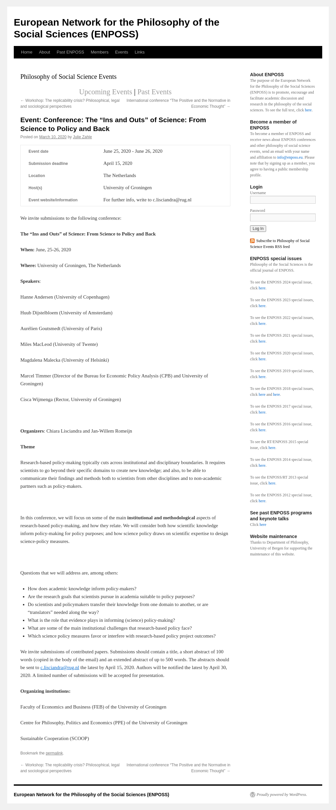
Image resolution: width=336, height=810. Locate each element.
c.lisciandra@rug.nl (59, 667)
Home (26, 52)
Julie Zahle (82, 137)
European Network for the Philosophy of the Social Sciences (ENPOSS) (91, 794)
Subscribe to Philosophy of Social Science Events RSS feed (280, 243)
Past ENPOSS (70, 52)
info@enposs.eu (290, 157)
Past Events (154, 92)
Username (258, 193)
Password (257, 210)
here (308, 110)
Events (121, 52)
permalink (54, 753)
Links (139, 52)
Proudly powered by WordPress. (282, 794)
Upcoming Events (105, 92)
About (44, 52)
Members (99, 52)
